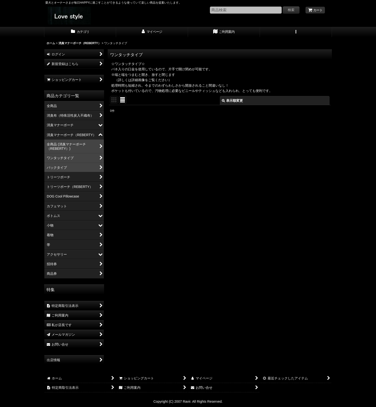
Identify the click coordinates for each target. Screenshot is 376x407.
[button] (296, 32)
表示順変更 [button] (232, 100)
